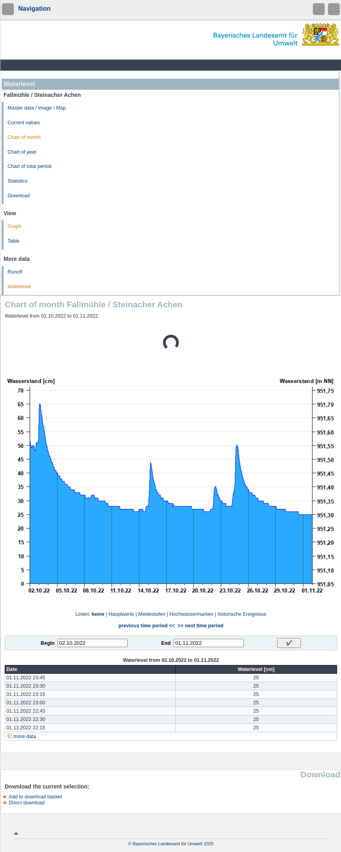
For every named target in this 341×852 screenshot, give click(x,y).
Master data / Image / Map (37, 108)
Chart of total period (30, 166)
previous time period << (147, 625)
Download (19, 196)
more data (24, 736)
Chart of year (22, 152)
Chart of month (24, 137)
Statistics (17, 181)
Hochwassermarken (191, 614)
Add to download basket (35, 797)
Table (13, 241)
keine (98, 614)
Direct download (26, 803)
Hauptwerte (121, 614)
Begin (48, 643)
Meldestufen (151, 614)
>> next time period (200, 625)
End (166, 643)
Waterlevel (19, 286)
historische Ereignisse (242, 614)
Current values (24, 122)
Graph (14, 226)
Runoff (15, 272)
